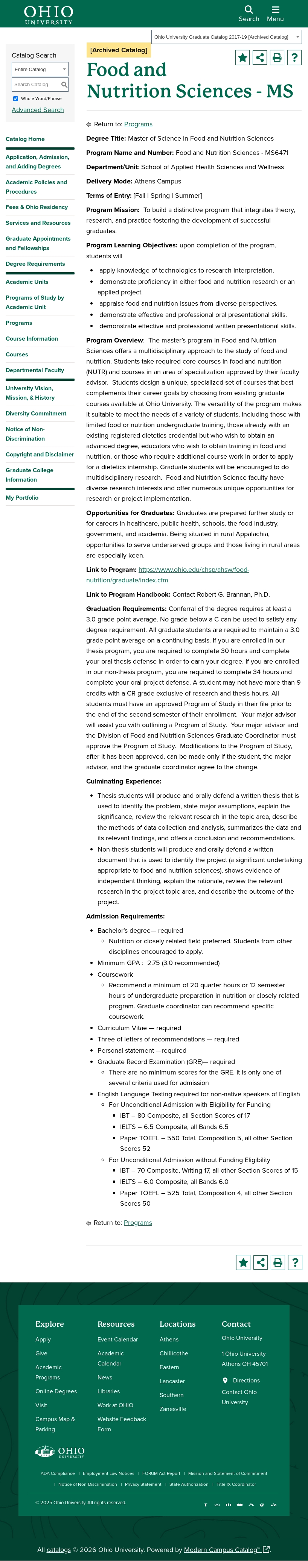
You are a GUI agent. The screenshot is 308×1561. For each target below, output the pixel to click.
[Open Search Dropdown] (249, 16)
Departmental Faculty (35, 370)
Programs (19, 322)
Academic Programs (48, 1372)
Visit (41, 1405)
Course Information (32, 338)
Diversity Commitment (36, 413)
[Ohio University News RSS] (273, 1508)
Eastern (169, 1367)
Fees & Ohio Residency (37, 207)
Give (41, 1353)
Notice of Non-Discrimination (25, 434)
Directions (246, 1380)
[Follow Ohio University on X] (251, 1508)
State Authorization (189, 1484)
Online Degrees (56, 1391)
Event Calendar (118, 1339)
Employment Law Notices (108, 1473)
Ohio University (69, 1502)
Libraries (109, 1391)
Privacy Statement (143, 1484)
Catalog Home (25, 139)
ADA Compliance (58, 1473)
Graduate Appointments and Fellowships (38, 243)
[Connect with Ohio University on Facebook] (205, 1508)
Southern (172, 1395)
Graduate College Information (29, 475)
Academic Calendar (111, 1358)
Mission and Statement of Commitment (227, 1473)
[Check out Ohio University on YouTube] (239, 1508)
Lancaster (172, 1381)
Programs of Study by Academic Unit (35, 302)
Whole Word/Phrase (41, 98)
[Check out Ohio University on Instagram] (217, 1508)
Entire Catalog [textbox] (30, 69)
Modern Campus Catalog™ (222, 1549)
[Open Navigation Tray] (275, 16)
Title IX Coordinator (236, 1484)
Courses (17, 354)
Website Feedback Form (122, 1424)
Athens (169, 1339)
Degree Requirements (35, 263)
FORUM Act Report (161, 1473)
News (105, 1377)
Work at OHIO (115, 1405)
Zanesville (173, 1409)
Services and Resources (38, 222)
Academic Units (27, 281)
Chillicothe (174, 1353)
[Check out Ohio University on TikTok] (262, 1508)
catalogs (59, 1549)
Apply (43, 1339)
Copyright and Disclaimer (40, 454)
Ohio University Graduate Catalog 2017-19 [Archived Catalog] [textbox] (221, 37)
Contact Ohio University (239, 1397)
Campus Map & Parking (55, 1424)
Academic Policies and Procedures (36, 187)
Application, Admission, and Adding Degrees (37, 162)
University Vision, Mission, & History (30, 393)
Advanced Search (38, 109)
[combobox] (226, 37)
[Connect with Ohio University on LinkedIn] (228, 1508)
